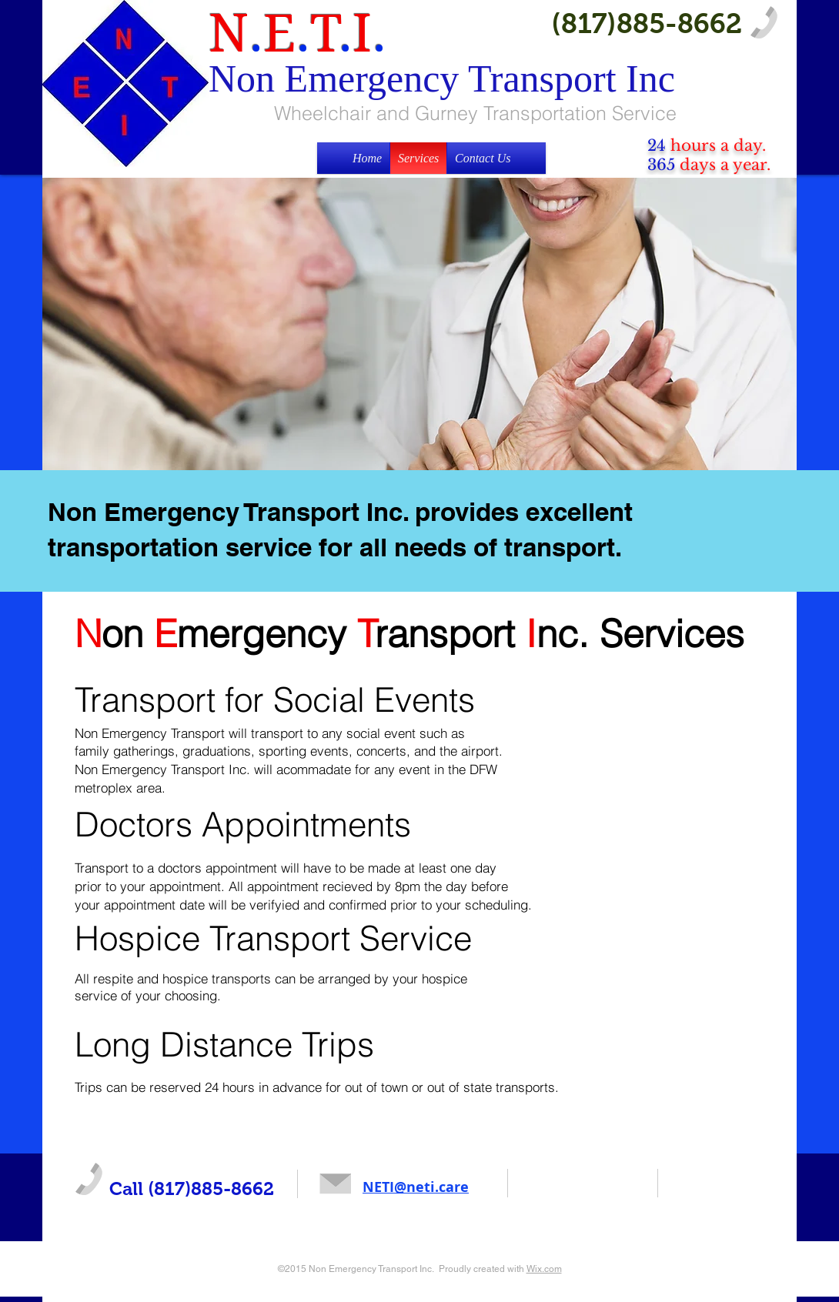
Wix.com (544, 1269)
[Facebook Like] (546, 1187)
